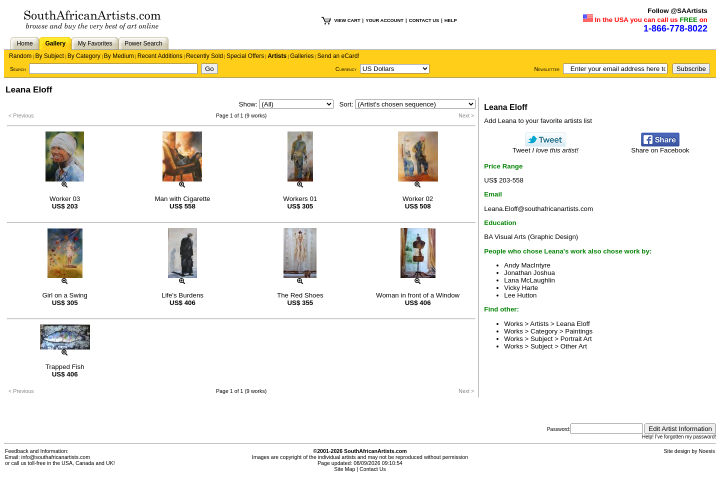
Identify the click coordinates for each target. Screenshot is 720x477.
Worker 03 (65, 198)
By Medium (119, 56)
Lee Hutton (520, 295)
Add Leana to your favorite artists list (538, 120)
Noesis (706, 451)
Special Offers (245, 56)
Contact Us (373, 469)
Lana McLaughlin (529, 280)
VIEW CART (347, 20)
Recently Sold (204, 56)
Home (25, 43)
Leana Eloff (573, 324)
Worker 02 (417, 198)
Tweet (545, 147)
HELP (450, 20)
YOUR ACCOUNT (385, 20)
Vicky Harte (521, 288)
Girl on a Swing (64, 295)
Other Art (573, 346)
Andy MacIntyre (527, 265)
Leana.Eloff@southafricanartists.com (538, 208)
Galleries (302, 56)
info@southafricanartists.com (56, 457)
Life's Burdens (183, 295)
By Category (84, 56)
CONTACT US (424, 20)
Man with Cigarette (182, 198)
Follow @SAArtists (678, 10)
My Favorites (95, 43)
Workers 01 (300, 198)
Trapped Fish (65, 366)
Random (20, 56)
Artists (277, 56)
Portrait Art (576, 338)
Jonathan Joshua (529, 272)
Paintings (578, 331)
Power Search (143, 43)
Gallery (55, 43)
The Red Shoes (300, 295)
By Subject (49, 56)
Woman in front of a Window (418, 295)
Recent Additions (160, 56)
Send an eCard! (339, 56)
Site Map (344, 469)
